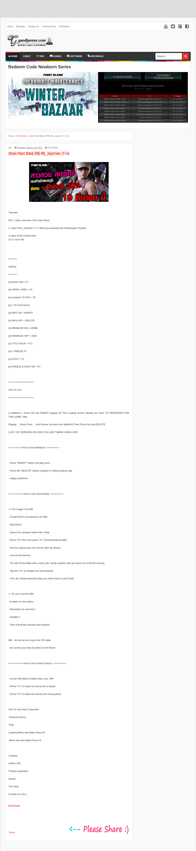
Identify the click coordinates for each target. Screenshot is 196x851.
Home (13, 56)
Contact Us (33, 26)
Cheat (27, 56)
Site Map (20, 26)
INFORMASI (95, 56)
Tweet (12, 832)
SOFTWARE (74, 56)
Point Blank (53, 147)
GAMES (55, 56)
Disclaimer (64, 26)
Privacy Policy (49, 26)
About (10, 26)
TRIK (40, 56)
